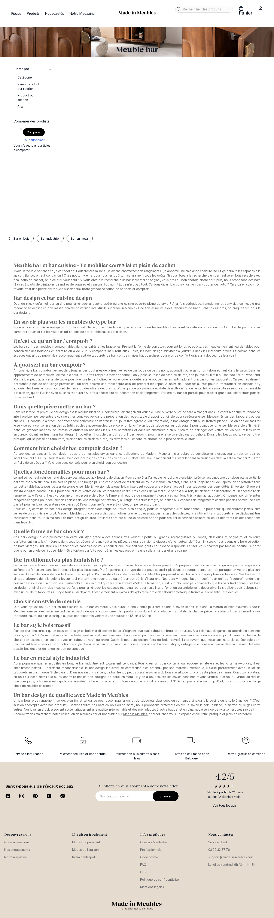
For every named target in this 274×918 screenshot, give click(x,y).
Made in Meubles (135, 714)
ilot (49, 550)
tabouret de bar (84, 327)
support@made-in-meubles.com (230, 857)
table (63, 379)
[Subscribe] (166, 796)
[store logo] (137, 12)
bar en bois (60, 607)
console (247, 384)
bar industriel (88, 663)
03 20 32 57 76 (219, 849)
